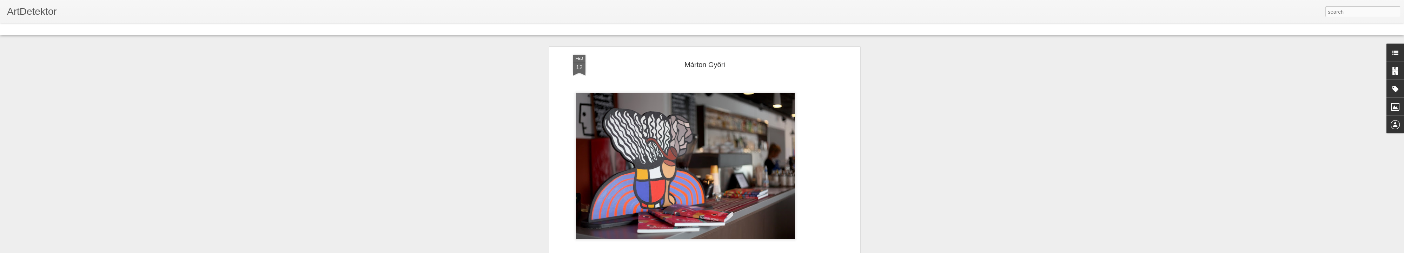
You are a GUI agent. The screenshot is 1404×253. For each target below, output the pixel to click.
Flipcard (33, 29)
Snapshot (125, 29)
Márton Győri (704, 65)
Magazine (57, 29)
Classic (11, 29)
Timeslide (151, 29)
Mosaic (80, 29)
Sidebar (101, 29)
